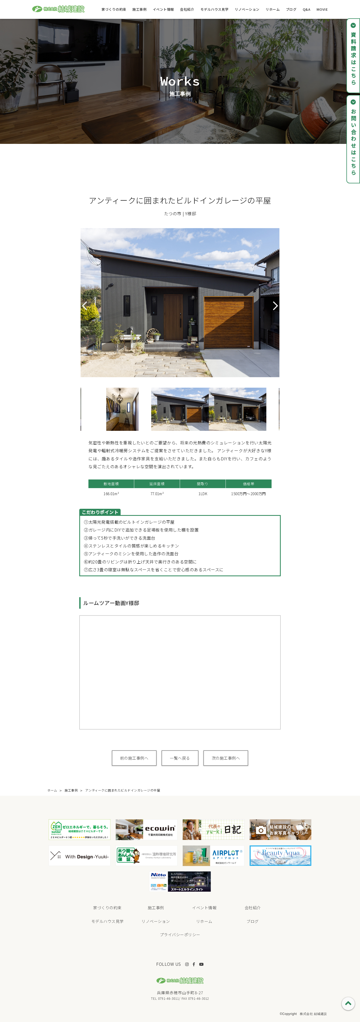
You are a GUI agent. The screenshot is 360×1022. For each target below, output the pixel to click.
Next (283, 409)
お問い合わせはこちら (353, 143)
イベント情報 (163, 9)
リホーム (273, 9)
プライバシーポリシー (180, 934)
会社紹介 (187, 9)
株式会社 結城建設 (313, 1014)
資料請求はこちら (353, 59)
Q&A (307, 9)
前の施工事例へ (134, 758)
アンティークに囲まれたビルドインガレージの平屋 (122, 790)
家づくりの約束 (114, 9)
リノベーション (247, 9)
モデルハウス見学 (214, 9)
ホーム (52, 790)
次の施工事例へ (226, 758)
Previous (76, 409)
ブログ (291, 9)
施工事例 (139, 9)
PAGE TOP (348, 1003)
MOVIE (322, 9)
